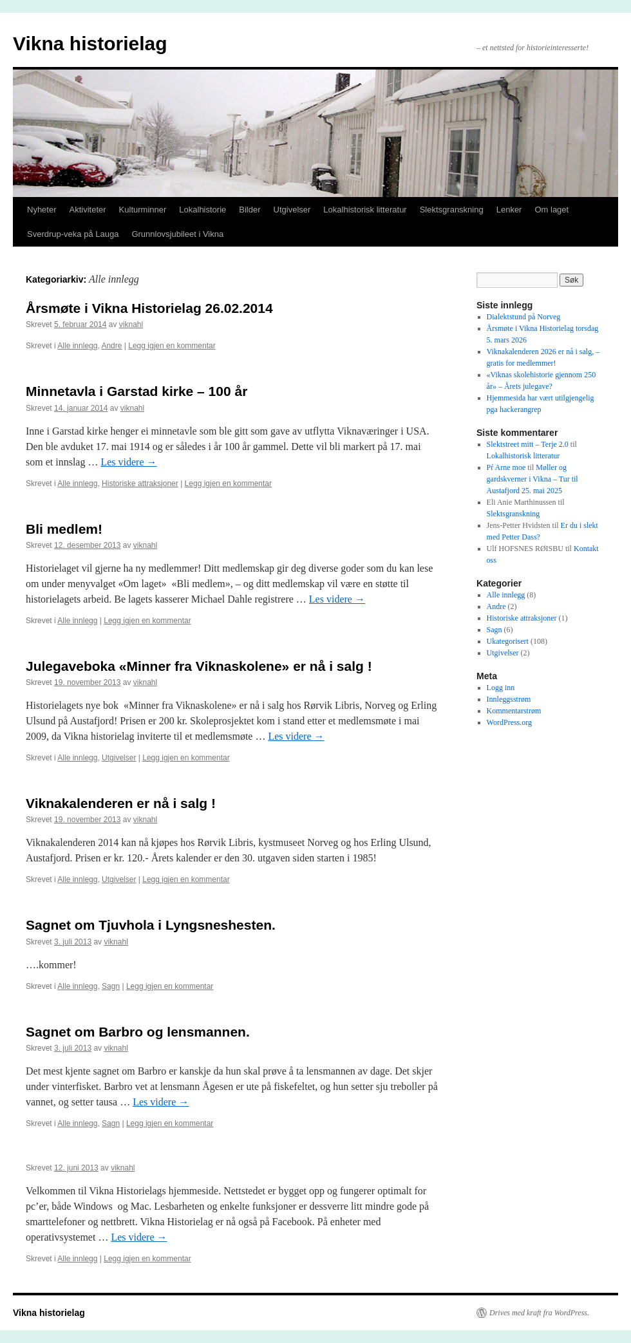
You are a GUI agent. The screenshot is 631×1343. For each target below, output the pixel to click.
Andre (111, 345)
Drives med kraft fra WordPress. (539, 1312)
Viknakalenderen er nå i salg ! (121, 803)
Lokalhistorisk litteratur (364, 209)
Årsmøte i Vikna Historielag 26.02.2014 (149, 308)
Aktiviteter (88, 209)
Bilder (249, 209)
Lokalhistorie (202, 209)
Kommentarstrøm (514, 710)
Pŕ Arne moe (506, 467)
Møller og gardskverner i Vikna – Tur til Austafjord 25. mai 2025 (532, 479)
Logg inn (501, 687)
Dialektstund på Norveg (524, 316)
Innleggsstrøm (509, 699)
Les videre (128, 461)
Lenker (509, 209)
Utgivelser (292, 209)
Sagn (111, 986)
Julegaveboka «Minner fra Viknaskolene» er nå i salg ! (199, 666)
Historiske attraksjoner (140, 483)
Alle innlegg (77, 345)
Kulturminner (143, 209)
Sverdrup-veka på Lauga (72, 234)
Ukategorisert (508, 641)
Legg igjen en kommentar (171, 345)
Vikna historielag (90, 43)
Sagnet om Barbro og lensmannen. (138, 1031)
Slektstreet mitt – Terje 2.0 (528, 444)
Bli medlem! (64, 528)
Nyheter (42, 209)
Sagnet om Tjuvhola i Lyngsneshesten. (151, 924)
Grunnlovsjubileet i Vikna (177, 234)
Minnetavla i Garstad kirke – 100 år (136, 391)
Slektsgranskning (452, 209)
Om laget (551, 209)
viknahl (131, 324)
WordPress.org (509, 722)
